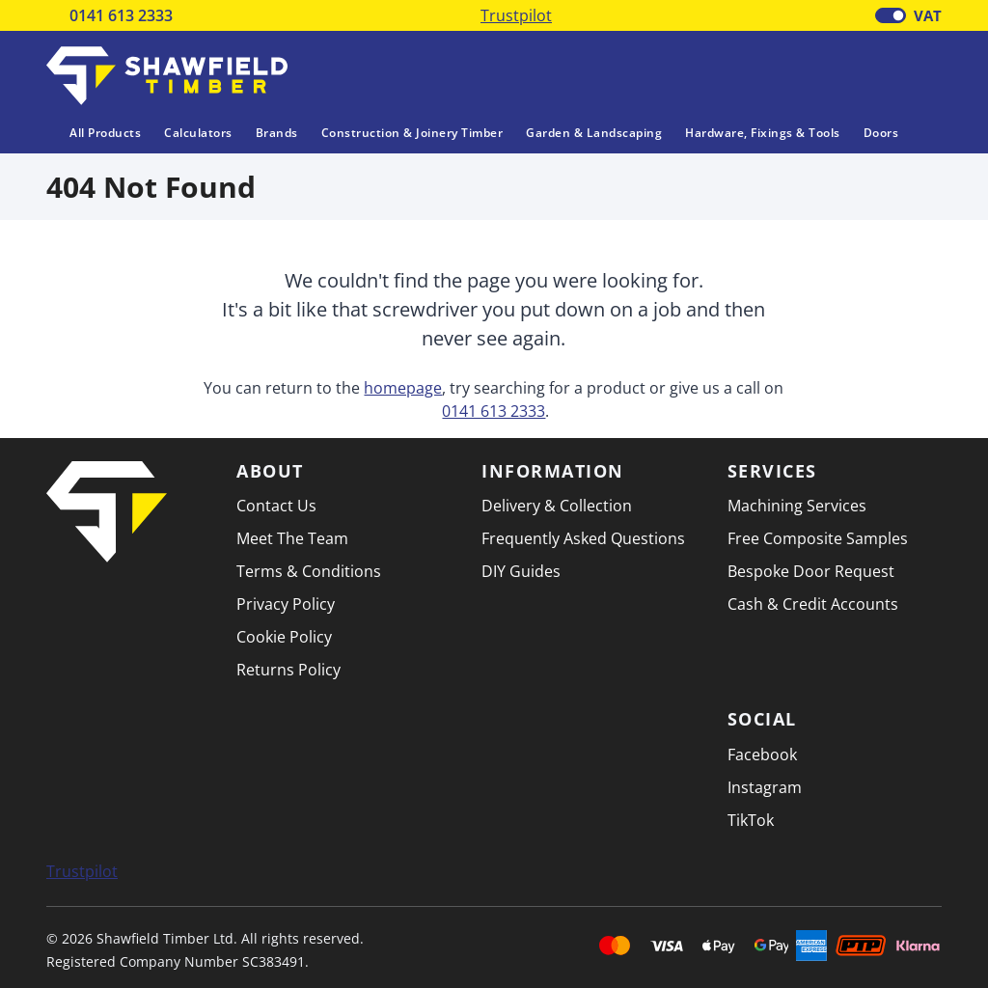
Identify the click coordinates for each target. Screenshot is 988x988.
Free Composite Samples (817, 538)
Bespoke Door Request (810, 571)
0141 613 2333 (121, 15)
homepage (403, 387)
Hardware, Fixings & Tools (762, 132)
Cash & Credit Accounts (812, 604)
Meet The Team (292, 538)
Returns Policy (288, 669)
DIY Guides (521, 571)
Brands (277, 132)
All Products (93, 132)
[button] (927, 74)
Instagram (764, 787)
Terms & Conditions (308, 571)
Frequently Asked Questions (583, 538)
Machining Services (796, 505)
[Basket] (877, 76)
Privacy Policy (285, 604)
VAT (928, 15)
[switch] (890, 15)
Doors (881, 132)
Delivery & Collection (556, 505)
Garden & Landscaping (594, 132)
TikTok (750, 820)
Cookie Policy (284, 636)
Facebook (762, 754)
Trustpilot (516, 15)
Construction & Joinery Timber (412, 132)
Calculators (198, 132)
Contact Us (276, 505)
